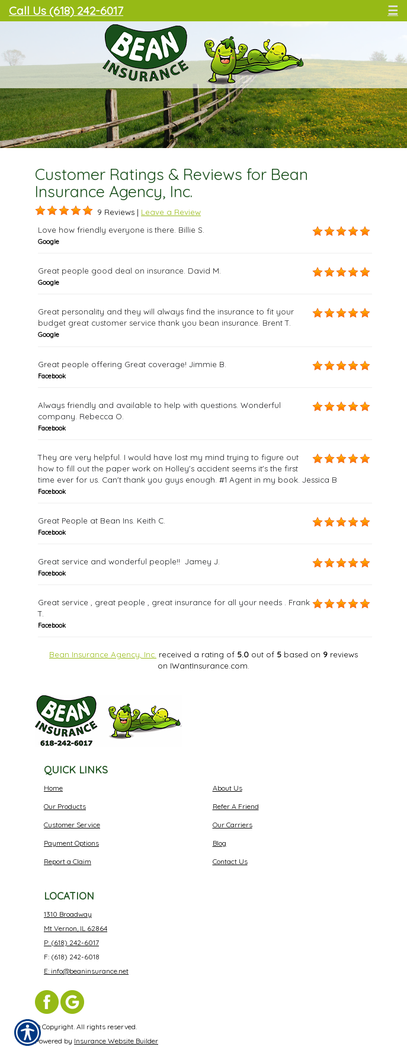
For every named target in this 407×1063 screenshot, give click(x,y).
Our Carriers (232, 824)
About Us (227, 787)
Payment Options (71, 843)
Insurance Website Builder (116, 1040)
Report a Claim (67, 861)
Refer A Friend (236, 806)
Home (53, 787)
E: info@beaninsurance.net (86, 970)
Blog (219, 843)
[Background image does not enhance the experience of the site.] (40, 210)
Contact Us (230, 861)
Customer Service (72, 824)
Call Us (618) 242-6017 (66, 10)
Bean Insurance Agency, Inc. (102, 654)
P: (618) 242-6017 (71, 942)
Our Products (65, 806)
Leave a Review (171, 212)
